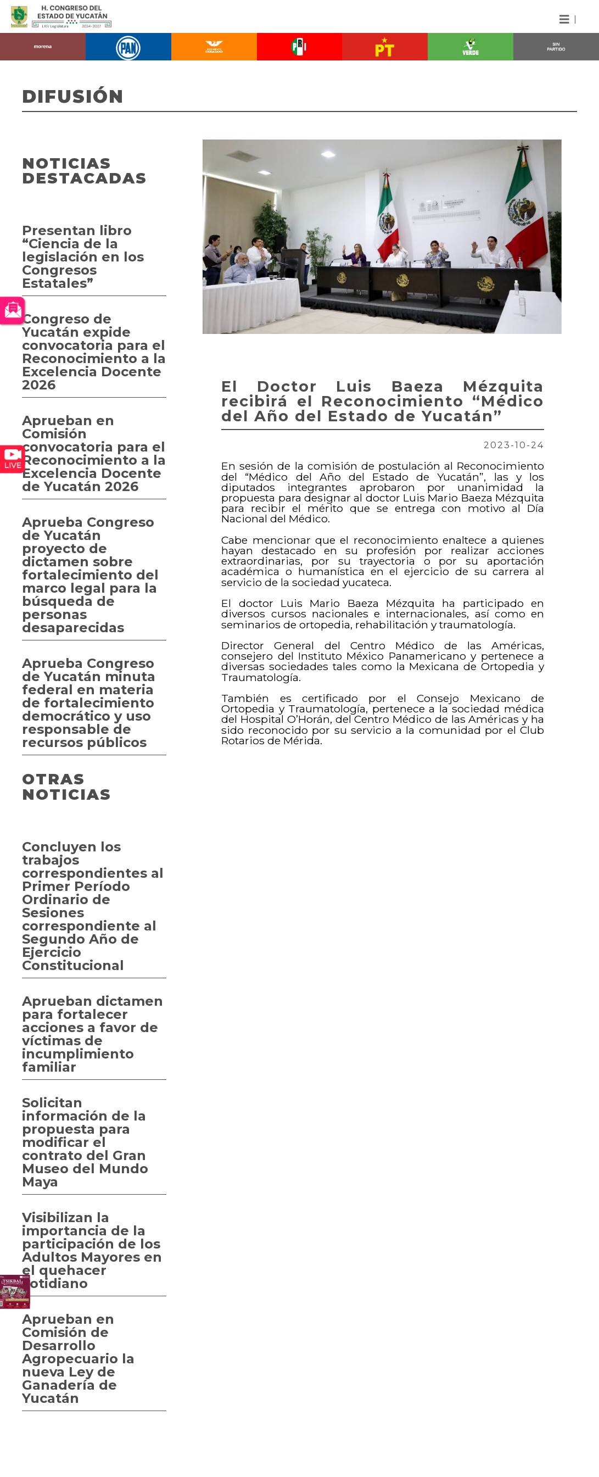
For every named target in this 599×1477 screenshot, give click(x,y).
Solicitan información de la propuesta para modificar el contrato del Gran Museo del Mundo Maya (85, 1142)
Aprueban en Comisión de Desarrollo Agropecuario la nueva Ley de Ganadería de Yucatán (78, 1358)
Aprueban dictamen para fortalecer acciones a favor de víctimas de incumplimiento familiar (92, 1034)
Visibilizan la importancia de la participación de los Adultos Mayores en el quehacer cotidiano (92, 1250)
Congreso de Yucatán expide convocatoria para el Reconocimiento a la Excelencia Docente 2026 (94, 352)
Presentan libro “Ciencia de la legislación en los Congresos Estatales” (83, 256)
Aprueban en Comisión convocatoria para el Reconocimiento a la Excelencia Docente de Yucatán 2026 (94, 453)
